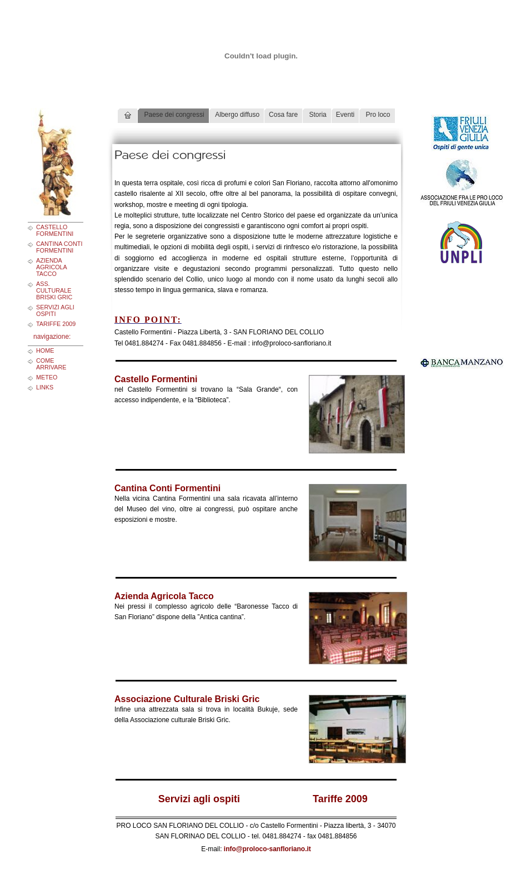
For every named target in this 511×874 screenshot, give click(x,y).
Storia (317, 114)
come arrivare (51, 364)
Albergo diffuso (237, 114)
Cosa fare (283, 114)
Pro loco (377, 114)
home (45, 350)
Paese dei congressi (173, 114)
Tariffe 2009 (56, 323)
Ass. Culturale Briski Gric (54, 290)
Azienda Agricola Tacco (51, 267)
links (44, 387)
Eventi (345, 114)
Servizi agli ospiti (55, 310)
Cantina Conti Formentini (59, 247)
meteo (46, 377)
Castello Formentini (54, 230)
